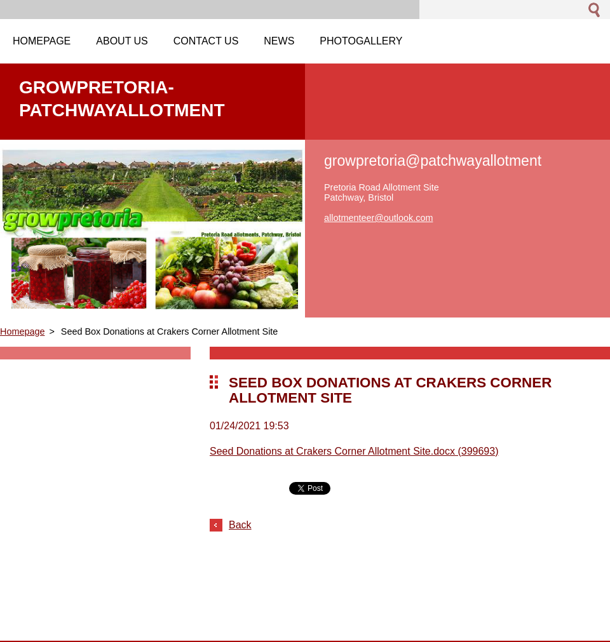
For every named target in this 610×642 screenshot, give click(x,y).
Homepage (22, 331)
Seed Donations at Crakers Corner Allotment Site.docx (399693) (354, 451)
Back (240, 524)
